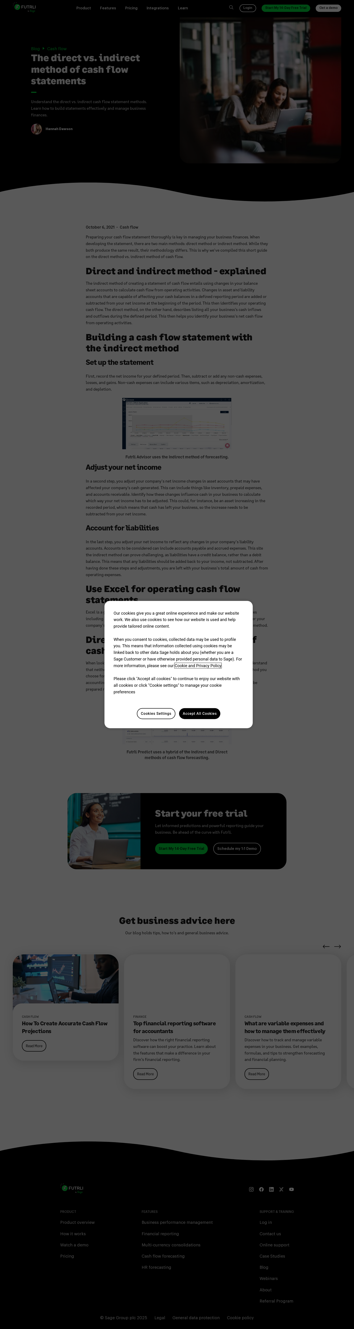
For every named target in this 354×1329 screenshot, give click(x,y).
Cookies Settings (156, 713)
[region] (178, 664)
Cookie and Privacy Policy (198, 665)
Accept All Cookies (200, 713)
